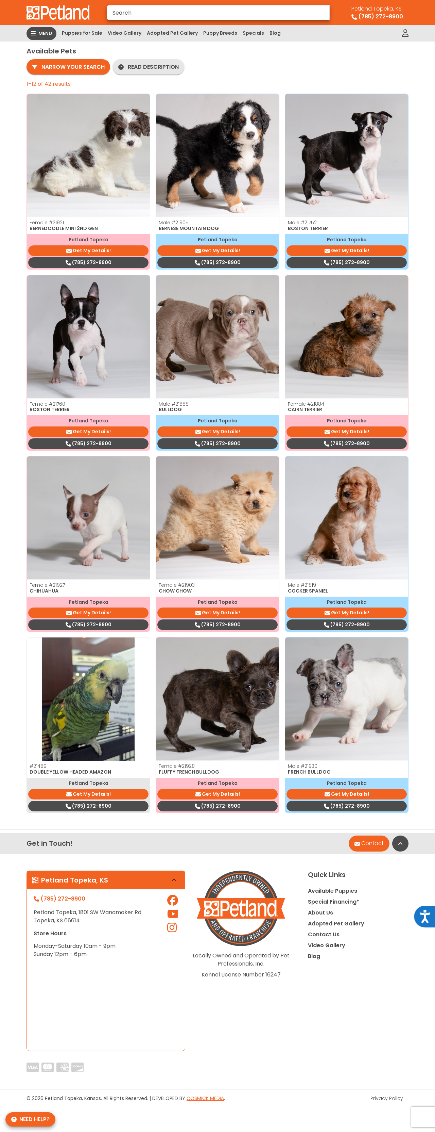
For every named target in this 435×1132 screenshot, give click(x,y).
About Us (320, 913)
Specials (253, 33)
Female (47, 222)
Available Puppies (332, 891)
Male (174, 222)
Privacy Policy (386, 1098)
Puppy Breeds (220, 33)
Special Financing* (333, 902)
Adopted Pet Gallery (172, 33)
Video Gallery (124, 33)
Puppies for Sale (82, 33)
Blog (275, 33)
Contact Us (324, 934)
